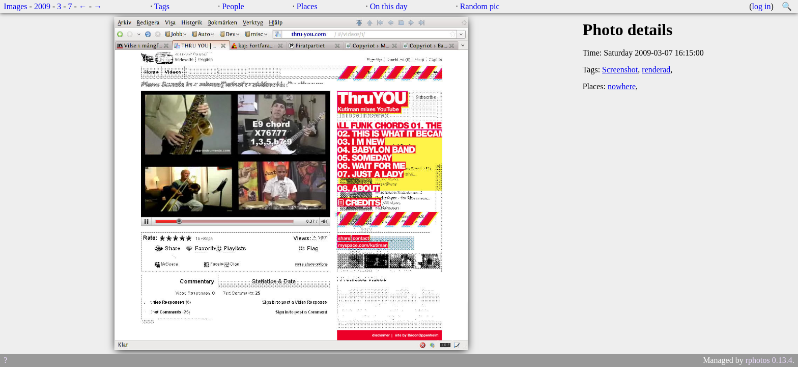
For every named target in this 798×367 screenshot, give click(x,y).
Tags (161, 6)
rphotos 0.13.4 (769, 360)
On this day (389, 6)
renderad (656, 69)
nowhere (622, 86)
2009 (42, 6)
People (233, 6)
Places (307, 6)
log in (761, 6)
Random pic (480, 6)
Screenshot (620, 69)
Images (15, 6)
